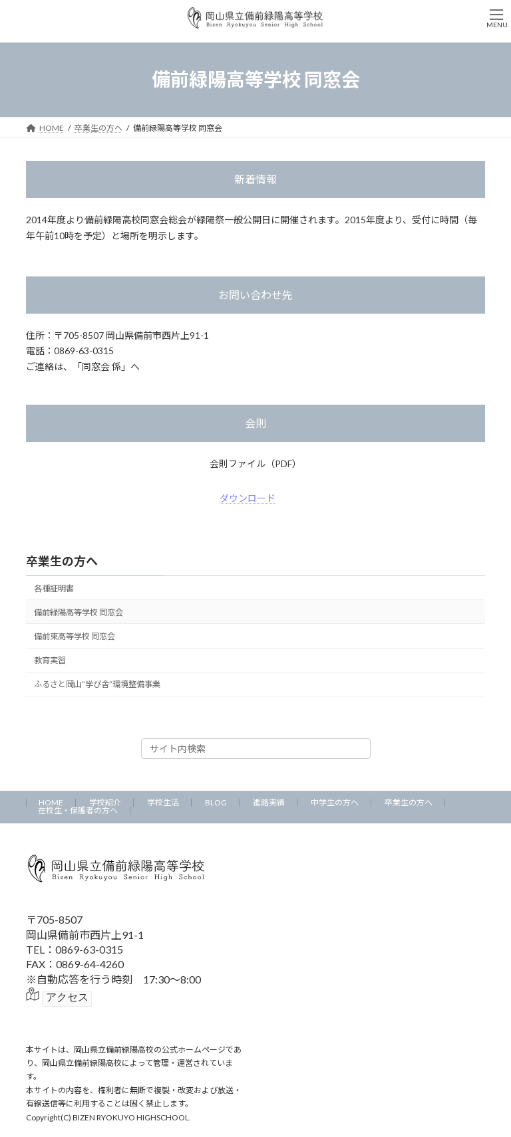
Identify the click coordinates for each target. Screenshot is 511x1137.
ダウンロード (247, 498)
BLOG (216, 802)
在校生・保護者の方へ (78, 810)
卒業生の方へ (62, 561)
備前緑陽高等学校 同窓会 (78, 612)
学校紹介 (105, 802)
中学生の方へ (335, 802)
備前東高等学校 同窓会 (74, 636)
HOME (51, 802)
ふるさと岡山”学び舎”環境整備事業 (97, 684)
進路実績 (269, 802)
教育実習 (50, 660)
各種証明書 (54, 588)
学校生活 (163, 802)
